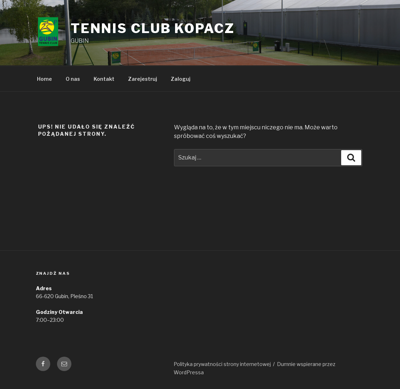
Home (44, 79)
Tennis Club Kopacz (153, 28)
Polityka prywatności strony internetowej (222, 364)
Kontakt (104, 79)
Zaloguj (180, 79)
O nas (73, 79)
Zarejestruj (142, 79)
